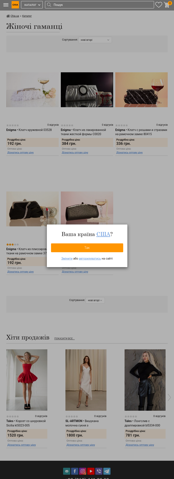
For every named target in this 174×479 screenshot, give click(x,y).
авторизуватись (90, 258)
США (103, 234)
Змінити (66, 258)
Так (87, 248)
